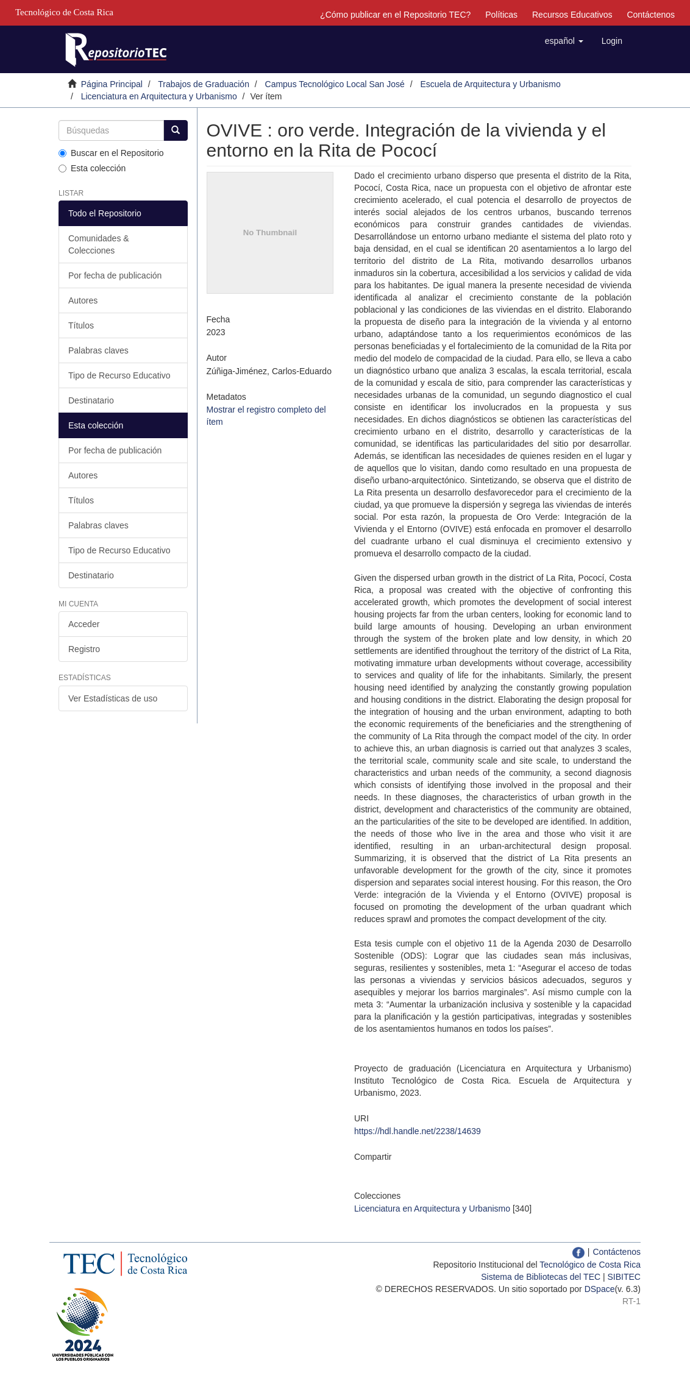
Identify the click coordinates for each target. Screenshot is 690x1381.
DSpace (600, 1289)
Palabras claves (98, 350)
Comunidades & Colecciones (98, 244)
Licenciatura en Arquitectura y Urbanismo (159, 96)
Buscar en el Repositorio (111, 153)
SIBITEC (624, 1277)
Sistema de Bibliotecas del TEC (540, 1277)
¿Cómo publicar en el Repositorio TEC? (395, 15)
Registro (84, 649)
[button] (564, 41)
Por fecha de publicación (115, 275)
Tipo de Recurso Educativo (119, 375)
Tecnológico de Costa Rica (590, 1264)
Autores (83, 300)
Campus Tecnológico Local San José (335, 84)
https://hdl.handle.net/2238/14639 (417, 1131)
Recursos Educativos (572, 15)
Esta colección (92, 168)
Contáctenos (651, 15)
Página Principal (112, 84)
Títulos (81, 325)
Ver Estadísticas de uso (112, 698)
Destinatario (91, 400)
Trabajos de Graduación (203, 84)
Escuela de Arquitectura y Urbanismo (490, 84)
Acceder (83, 624)
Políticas (501, 15)
